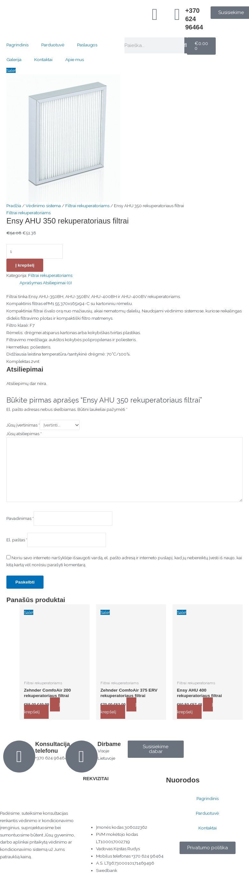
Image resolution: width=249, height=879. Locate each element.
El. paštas (16, 539)
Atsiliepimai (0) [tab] (57, 282)
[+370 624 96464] (177, 14)
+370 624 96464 (194, 19)
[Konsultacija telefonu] (19, 756)
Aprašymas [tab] (31, 282)
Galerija (13, 59)
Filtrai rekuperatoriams (87, 205)
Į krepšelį (24, 265)
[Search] (185, 45)
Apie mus (74, 59)
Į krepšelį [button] (42, 708)
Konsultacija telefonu (52, 747)
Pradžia (13, 205)
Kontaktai (43, 59)
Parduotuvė (52, 44)
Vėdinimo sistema (43, 205)
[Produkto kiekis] (34, 251)
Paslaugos (87, 44)
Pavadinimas (20, 518)
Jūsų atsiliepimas (24, 433)
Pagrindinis (17, 44)
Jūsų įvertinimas (23, 424)
